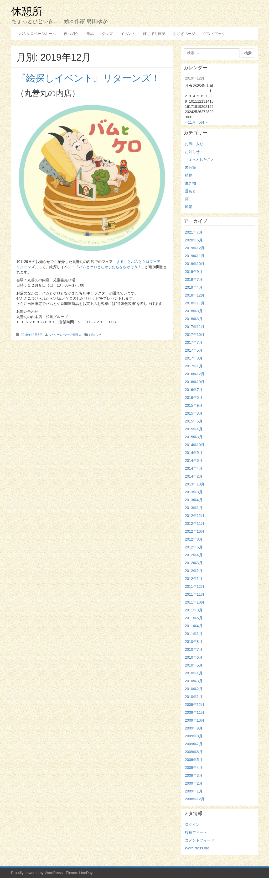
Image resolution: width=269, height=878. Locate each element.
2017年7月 (194, 342)
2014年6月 (194, 460)
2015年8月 (194, 413)
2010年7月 (194, 649)
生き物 (190, 183)
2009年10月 (195, 720)
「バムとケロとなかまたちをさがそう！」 (110, 267)
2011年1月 (194, 634)
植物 (188, 175)
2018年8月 (194, 311)
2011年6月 (194, 618)
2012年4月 (194, 555)
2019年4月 (194, 287)
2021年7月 (194, 232)
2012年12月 (195, 516)
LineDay (85, 873)
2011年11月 (195, 594)
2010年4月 (194, 673)
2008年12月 (195, 799)
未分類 (190, 167)
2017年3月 (194, 358)
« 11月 (190, 122)
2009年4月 (194, 767)
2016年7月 (194, 390)
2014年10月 (195, 445)
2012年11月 (195, 523)
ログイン (192, 824)
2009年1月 (194, 791)
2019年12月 (195, 248)
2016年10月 (195, 382)
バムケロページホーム (37, 33)
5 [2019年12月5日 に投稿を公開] (198, 96)
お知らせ (95, 335)
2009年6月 (194, 752)
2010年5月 (194, 665)
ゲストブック (214, 33)
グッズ (107, 33)
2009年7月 (194, 744)
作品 (90, 33)
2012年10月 (195, 531)
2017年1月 (194, 366)
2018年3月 (194, 319)
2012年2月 (194, 571)
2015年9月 (194, 405)
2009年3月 (194, 775)
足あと (190, 191)
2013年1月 (194, 508)
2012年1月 (194, 578)
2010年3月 (194, 681)
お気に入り (194, 144)
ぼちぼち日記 (154, 33)
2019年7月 (194, 279)
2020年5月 (194, 240)
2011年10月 (195, 602)
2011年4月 (194, 626)
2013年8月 (194, 492)
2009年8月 (194, 736)
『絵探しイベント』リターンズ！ (88, 78)
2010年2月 (194, 689)
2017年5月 (194, 350)
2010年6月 (194, 657)
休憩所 (27, 11)
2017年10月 (195, 334)
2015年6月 (194, 421)
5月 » (203, 122)
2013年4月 (194, 500)
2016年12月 (195, 374)
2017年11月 (195, 327)
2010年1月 (194, 697)
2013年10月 (195, 484)
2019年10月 (195, 264)
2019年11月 (195, 256)
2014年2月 (194, 476)
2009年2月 (194, 783)
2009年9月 (194, 728)
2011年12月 (195, 586)
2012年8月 (194, 539)
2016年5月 (194, 397)
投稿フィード (196, 832)
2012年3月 (194, 563)
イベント (128, 33)
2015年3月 (194, 437)
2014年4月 (194, 468)
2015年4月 (194, 429)
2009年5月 (194, 760)
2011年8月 (194, 610)
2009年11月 (195, 712)
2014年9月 (194, 453)
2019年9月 (194, 271)
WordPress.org (197, 848)
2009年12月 (195, 704)
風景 (188, 207)
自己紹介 (71, 33)
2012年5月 (194, 547)
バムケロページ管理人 (66, 335)
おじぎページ (184, 33)
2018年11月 (195, 303)
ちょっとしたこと (199, 159)
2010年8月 (194, 641)
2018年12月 (195, 295)
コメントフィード (199, 840)
